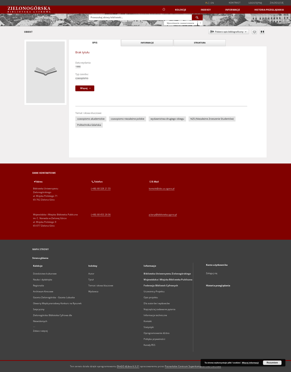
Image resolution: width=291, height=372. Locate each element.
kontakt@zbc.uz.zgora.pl (161, 188)
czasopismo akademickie (90, 118)
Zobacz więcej (40, 330)
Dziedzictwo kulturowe (45, 273)
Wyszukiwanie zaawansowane (180, 23)
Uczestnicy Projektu (154, 291)
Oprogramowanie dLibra (156, 333)
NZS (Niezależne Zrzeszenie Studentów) (212, 118)
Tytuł (91, 279)
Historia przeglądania (269, 9)
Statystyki (149, 327)
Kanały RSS (149, 345)
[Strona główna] (163, 10)
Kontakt (148, 321)
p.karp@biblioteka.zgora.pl (163, 214)
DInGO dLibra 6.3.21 (128, 366)
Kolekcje (180, 9)
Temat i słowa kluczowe (100, 285)
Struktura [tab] (200, 42)
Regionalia (38, 285)
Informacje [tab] (147, 42)
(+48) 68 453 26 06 (101, 214)
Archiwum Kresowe (43, 291)
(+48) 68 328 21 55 (101, 188)
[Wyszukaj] (197, 17)
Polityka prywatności (154, 339)
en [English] (212, 3)
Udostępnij (255, 2)
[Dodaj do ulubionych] (254, 31)
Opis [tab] (94, 42)
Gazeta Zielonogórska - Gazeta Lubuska (54, 297)
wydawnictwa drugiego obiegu (167, 118)
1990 (78, 66)
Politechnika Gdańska (89, 125)
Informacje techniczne (155, 315)
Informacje (232, 9)
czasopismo (81, 78)
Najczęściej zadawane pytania (159, 309)
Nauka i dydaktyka (42, 279)
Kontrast (235, 2)
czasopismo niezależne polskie (127, 118)
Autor (91, 273)
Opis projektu (151, 297)
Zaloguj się (277, 2)
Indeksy (206, 9)
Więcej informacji (250, 363)
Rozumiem (272, 362)
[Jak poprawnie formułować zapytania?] (200, 23)
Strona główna (40, 258)
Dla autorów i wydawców (157, 303)
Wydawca (93, 291)
